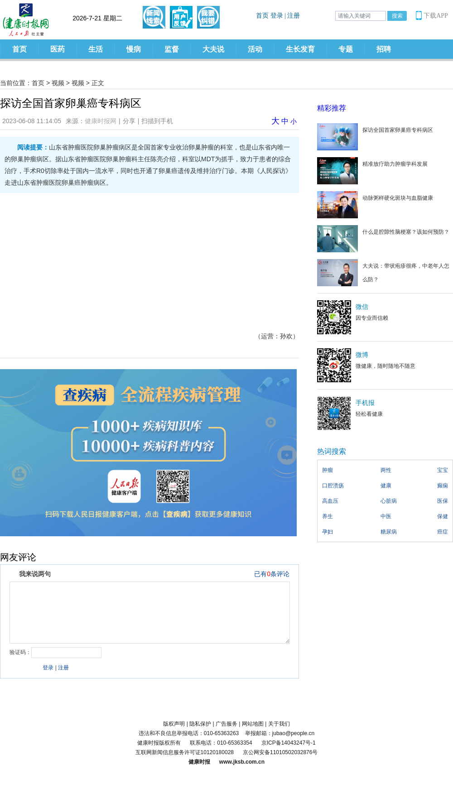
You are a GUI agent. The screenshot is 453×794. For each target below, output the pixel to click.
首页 (19, 49)
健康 (386, 485)
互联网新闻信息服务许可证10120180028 (184, 752)
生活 (95, 49)
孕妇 (327, 532)
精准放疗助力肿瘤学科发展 (395, 164)
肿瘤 (327, 470)
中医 (386, 516)
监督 (171, 49)
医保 (442, 501)
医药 (57, 49)
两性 (386, 470)
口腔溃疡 (333, 485)
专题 (345, 49)
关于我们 (279, 724)
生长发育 (300, 49)
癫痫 (442, 485)
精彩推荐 (331, 108)
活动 (255, 49)
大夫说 (213, 49)
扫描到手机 (157, 121)
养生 (327, 516)
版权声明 (174, 724)
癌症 (442, 532)
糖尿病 (389, 532)
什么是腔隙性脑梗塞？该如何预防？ (405, 232)
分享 (129, 121)
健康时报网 (100, 121)
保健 (442, 516)
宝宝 (442, 470)
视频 (58, 83)
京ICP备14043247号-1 (288, 743)
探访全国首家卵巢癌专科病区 (397, 130)
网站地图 (253, 724)
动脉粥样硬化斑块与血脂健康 (397, 198)
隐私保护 (200, 724)
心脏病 (389, 501)
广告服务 (226, 724)
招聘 (383, 49)
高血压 (330, 501)
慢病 (133, 49)
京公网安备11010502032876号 (280, 752)
